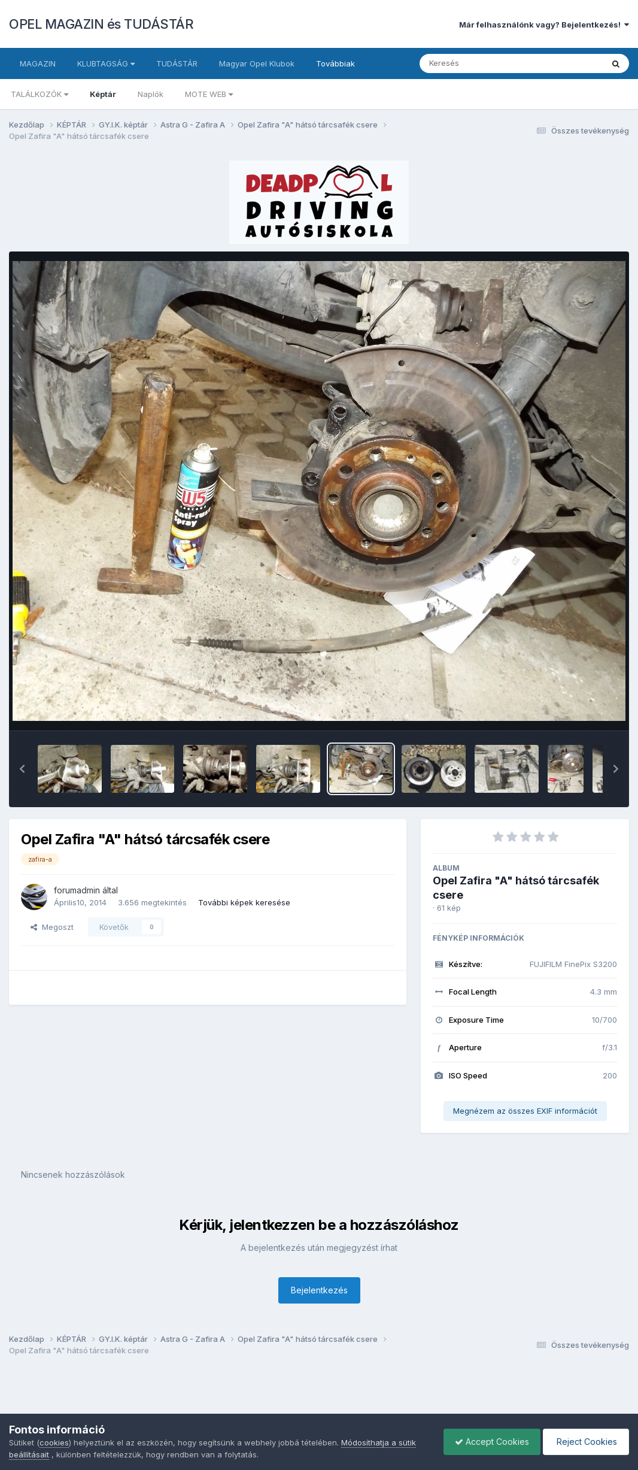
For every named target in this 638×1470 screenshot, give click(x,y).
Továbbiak (335, 63)
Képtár (103, 94)
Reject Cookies (585, 1441)
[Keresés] (478, 63)
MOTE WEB (209, 94)
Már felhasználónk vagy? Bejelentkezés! (544, 24)
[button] (22, 769)
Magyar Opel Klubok (256, 63)
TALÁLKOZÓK (39, 94)
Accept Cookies (489, 1441)
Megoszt (52, 927)
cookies (54, 1442)
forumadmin (77, 890)
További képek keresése (244, 902)
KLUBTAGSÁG (106, 63)
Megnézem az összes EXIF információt (525, 1111)
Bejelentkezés (319, 1290)
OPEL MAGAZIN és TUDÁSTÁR (101, 24)
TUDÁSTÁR (177, 63)
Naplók (150, 94)
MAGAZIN (38, 63)
